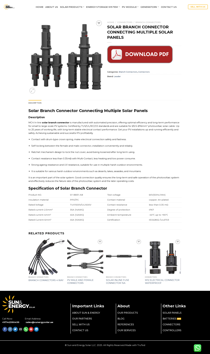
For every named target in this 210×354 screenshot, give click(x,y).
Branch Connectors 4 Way (45, 280)
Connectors (124, 22)
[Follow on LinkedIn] (36, 329)
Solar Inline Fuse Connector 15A (117, 281)
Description (35, 103)
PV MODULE (130, 6)
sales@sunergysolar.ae (39, 322)
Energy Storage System (103, 6)
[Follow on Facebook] (4, 329)
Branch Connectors (148, 22)
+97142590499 (10, 322)
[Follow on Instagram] (10, 329)
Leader (117, 76)
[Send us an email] (20, 329)
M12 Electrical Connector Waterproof (162, 281)
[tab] (35, 103)
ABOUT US (51, 7)
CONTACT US (169, 7)
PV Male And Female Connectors (80, 281)
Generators (150, 6)
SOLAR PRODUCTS (72, 6)
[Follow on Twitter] (15, 329)
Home (39, 7)
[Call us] (25, 329)
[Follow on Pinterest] (31, 329)
